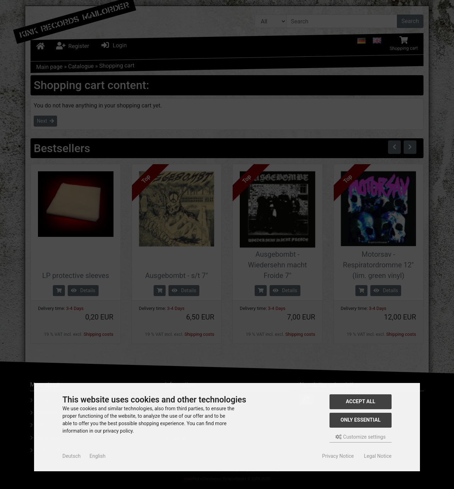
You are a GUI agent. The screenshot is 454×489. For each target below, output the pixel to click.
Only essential (360, 420)
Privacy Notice (338, 456)
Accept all (360, 402)
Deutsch (71, 456)
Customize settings (361, 437)
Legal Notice (378, 456)
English (97, 456)
